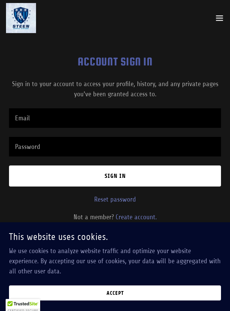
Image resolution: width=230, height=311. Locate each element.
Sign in (115, 175)
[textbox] (115, 118)
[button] (219, 18)
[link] (21, 18)
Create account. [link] (136, 217)
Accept (115, 293)
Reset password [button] (115, 199)
